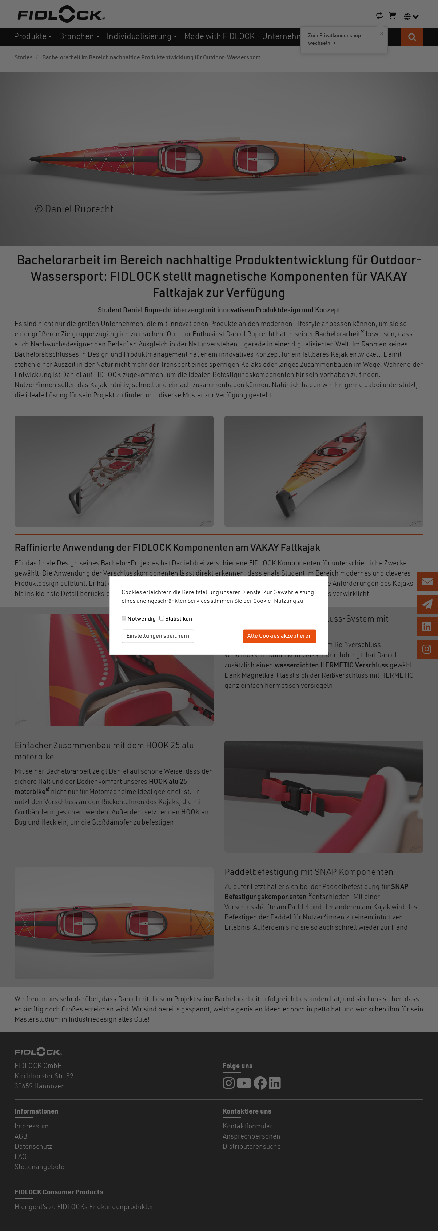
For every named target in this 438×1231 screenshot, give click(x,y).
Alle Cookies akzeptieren (279, 636)
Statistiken (178, 619)
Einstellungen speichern (157, 636)
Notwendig (141, 619)
